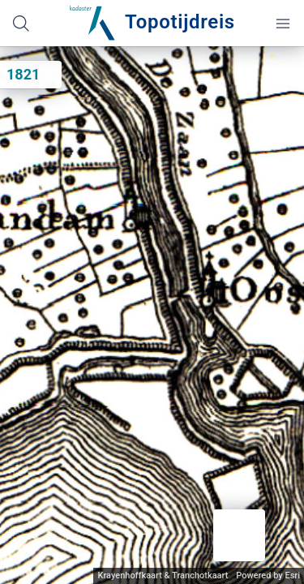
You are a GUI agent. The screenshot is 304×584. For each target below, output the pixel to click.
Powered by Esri (268, 575)
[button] (239, 535)
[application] (152, 315)
